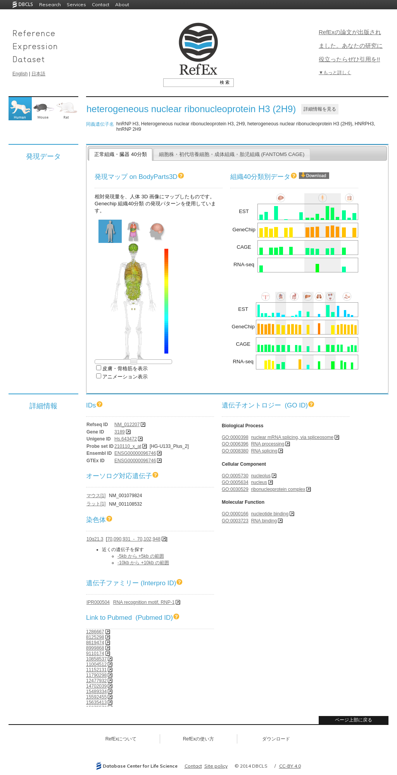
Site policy (216, 766)
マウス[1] (95, 495)
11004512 (96, 664)
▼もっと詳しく (335, 72)
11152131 (96, 670)
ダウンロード (276, 739)
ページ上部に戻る (353, 720)
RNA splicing (264, 451)
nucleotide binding (269, 514)
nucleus (259, 482)
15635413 (96, 702)
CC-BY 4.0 (290, 766)
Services (76, 4)
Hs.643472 (125, 439)
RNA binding (264, 521)
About (122, 4)
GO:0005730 (235, 476)
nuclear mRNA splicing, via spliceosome (292, 437)
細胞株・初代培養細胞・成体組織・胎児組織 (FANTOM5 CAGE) (232, 154)
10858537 (96, 659)
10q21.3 (94, 539)
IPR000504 (98, 602)
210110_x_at (127, 446)
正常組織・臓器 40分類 (120, 154)
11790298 (96, 675)
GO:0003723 (235, 521)
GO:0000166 (235, 514)
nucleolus (261, 476)
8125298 (95, 637)
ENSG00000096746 (135, 453)
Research (50, 4)
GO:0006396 (235, 444)
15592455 (96, 697)
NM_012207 (127, 424)
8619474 (95, 642)
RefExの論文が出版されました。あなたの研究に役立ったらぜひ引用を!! (351, 45)
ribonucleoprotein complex (278, 489)
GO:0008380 (235, 451)
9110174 (95, 653)
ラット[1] (95, 503)
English (20, 73)
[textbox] (190, 82)
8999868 (95, 648)
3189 (119, 432)
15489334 (96, 691)
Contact (100, 4)
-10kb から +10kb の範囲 (143, 562)
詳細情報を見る (320, 109)
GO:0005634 (235, 482)
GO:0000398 (235, 437)
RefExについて (121, 739)
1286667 (95, 632)
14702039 (96, 686)
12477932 (96, 680)
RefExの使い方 (198, 739)
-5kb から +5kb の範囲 (140, 556)
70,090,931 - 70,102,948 (133, 539)
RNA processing (267, 444)
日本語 (38, 73)
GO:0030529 (235, 489)
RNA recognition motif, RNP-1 (144, 602)
